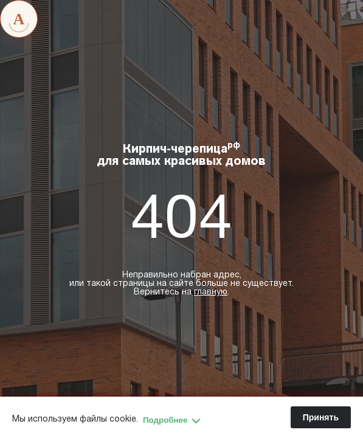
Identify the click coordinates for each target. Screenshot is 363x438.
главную (210, 292)
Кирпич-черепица (181, 155)
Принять (321, 417)
